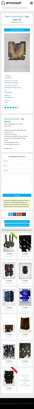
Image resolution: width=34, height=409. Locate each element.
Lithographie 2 (9, 389)
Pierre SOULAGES (14, 16)
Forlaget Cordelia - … (9, 256)
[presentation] (16, 189)
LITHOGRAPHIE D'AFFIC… (25, 309)
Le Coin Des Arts (9, 337)
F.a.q (33, 403)
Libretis (25, 364)
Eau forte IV (25, 282)
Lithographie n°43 (9, 335)
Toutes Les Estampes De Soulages (17, 221)
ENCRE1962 (25, 255)
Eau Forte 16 (25, 335)
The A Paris (25, 337)
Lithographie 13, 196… (25, 362)
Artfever (20, 22)
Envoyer (17, 195)
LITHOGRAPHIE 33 (9, 308)
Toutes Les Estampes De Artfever (17, 225)
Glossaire (28, 403)
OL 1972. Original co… (9, 255)
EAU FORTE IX (9, 282)
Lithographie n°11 (9, 362)
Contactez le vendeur (17, 30)
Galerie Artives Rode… (25, 256)
